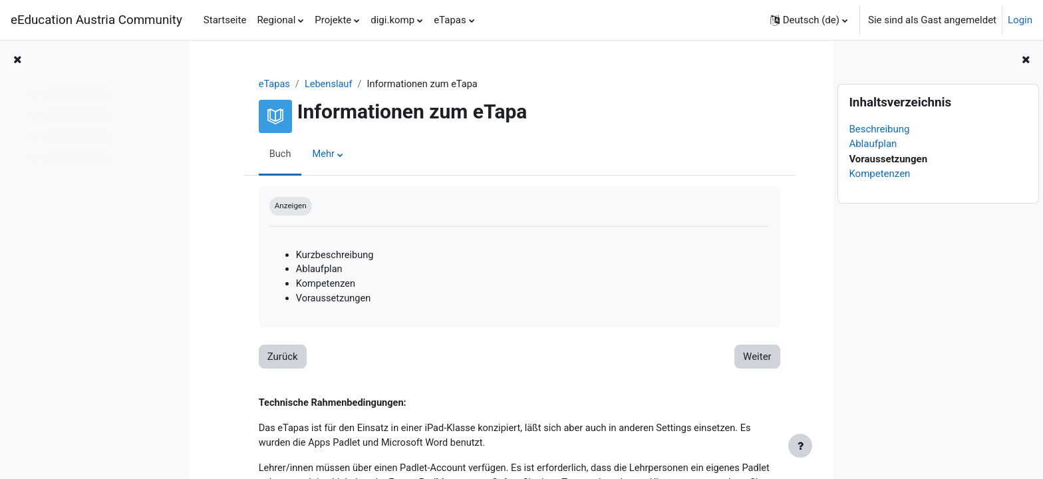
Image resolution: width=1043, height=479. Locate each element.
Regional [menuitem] (276, 20)
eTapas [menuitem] (450, 20)
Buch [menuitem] (272, 155)
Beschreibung (879, 129)
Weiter (749, 359)
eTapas (267, 84)
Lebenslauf (322, 84)
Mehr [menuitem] (316, 155)
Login (1020, 20)
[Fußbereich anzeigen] (800, 446)
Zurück (274, 359)
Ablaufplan (873, 144)
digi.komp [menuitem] (392, 20)
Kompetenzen (879, 174)
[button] (809, 20)
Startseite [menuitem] (225, 20)
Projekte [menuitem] (333, 20)
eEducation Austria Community (96, 20)
